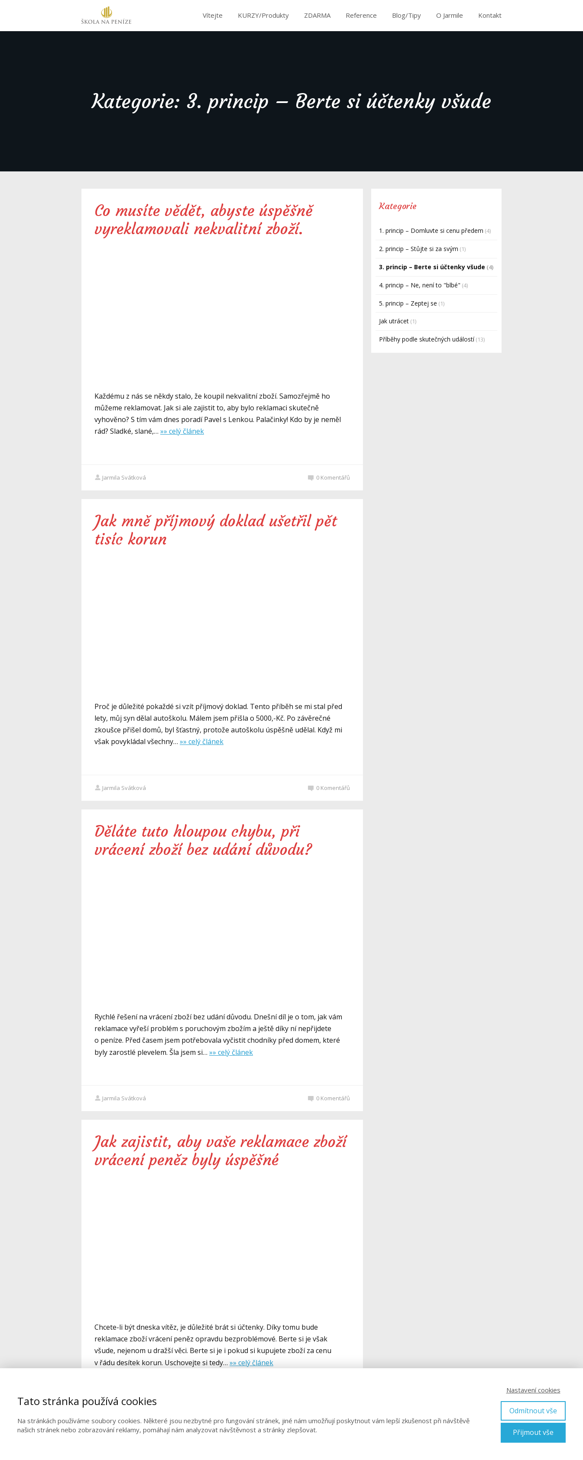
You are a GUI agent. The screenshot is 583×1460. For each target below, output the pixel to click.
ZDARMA (317, 15)
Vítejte (213, 15)
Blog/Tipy (406, 15)
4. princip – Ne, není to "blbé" (419, 285)
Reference (361, 15)
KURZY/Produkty (263, 15)
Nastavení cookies (533, 1390)
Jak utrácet (394, 321)
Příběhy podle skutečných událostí (426, 339)
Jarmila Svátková (120, 477)
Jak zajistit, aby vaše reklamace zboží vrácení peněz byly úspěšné (220, 1151)
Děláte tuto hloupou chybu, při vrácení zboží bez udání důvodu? (203, 840)
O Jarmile (449, 15)
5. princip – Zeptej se (408, 303)
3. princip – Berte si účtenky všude (432, 267)
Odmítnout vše (533, 1410)
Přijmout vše (533, 1432)
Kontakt (490, 15)
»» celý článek (182, 431)
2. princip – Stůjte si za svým (418, 249)
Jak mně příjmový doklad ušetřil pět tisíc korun (215, 530)
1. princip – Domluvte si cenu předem (431, 230)
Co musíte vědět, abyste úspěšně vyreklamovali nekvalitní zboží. (203, 219)
